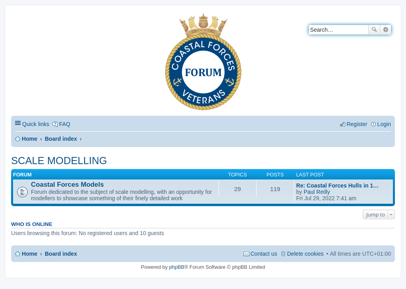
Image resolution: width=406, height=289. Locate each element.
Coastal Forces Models (67, 184)
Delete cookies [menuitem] (305, 254)
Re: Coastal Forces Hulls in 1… (337, 185)
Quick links (35, 124)
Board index (61, 139)
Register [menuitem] (357, 124)
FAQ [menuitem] (64, 124)
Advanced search (385, 29)
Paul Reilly (317, 192)
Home (29, 139)
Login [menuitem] (384, 124)
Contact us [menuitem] (264, 254)
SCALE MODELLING (59, 160)
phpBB (176, 267)
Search (374, 29)
